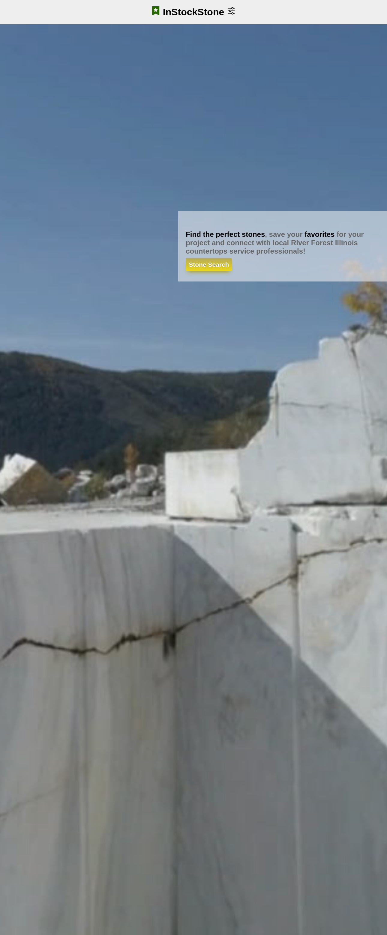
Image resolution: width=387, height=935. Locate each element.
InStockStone (193, 12)
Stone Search (209, 264)
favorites (319, 234)
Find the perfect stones (225, 234)
